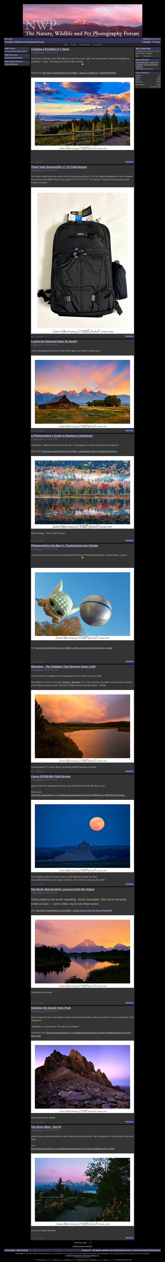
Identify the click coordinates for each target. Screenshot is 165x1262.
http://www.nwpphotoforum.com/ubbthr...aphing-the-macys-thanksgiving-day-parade (74, 648)
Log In (156, 42)
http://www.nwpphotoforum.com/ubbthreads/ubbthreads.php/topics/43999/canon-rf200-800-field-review (78, 795)
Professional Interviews (13, 58)
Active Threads (84, 45)
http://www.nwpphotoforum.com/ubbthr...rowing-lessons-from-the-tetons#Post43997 (74, 910)
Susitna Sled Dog (142, 62)
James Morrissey (38, 52)
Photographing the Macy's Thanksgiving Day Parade (64, 545)
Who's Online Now (143, 48)
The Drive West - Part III (46, 1126)
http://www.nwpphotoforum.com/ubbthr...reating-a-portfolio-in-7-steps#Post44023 (79, 73)
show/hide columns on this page (82, 1246)
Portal (66, 45)
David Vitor (154, 62)
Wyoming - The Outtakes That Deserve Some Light (63, 666)
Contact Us (86, 1250)
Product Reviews (11, 64)
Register (146, 42)
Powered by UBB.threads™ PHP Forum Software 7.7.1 (82, 1255)
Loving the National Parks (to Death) (54, 341)
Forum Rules (10, 1250)
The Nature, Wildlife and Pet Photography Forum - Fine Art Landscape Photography (126, 1250)
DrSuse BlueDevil (151, 65)
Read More (130, 162)
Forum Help (97, 45)
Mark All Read (22, 1250)
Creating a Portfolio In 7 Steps (50, 49)
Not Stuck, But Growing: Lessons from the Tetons (62, 889)
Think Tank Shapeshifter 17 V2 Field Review (59, 166)
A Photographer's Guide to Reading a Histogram (62, 435)
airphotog (139, 67)
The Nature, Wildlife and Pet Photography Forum (24, 42)
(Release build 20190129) (82, 1257)
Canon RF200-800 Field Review (51, 776)
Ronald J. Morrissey (71, 682)
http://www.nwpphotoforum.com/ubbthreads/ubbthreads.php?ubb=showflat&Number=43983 (73, 1149)
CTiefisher (139, 65)
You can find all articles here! (16, 51)
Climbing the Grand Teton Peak (51, 1007)
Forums (73, 45)
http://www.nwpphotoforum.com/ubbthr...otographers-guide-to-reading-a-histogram (79, 451)
